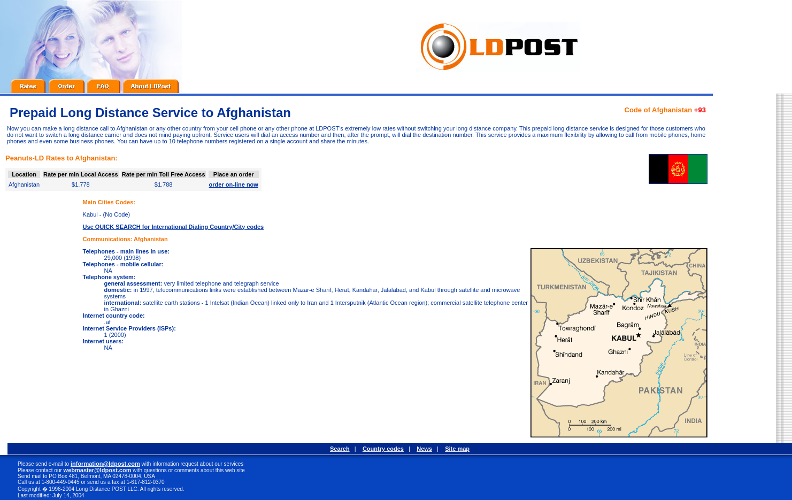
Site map (457, 448)
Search (340, 448)
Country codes (383, 448)
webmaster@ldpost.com (98, 470)
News (424, 448)
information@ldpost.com (105, 463)
